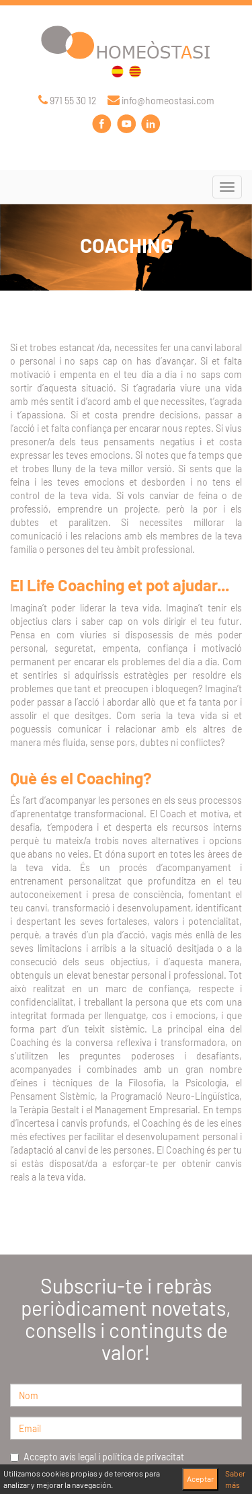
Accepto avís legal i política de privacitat (97, 1456)
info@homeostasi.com (161, 100)
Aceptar (200, 1478)
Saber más (235, 1478)
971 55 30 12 (67, 100)
